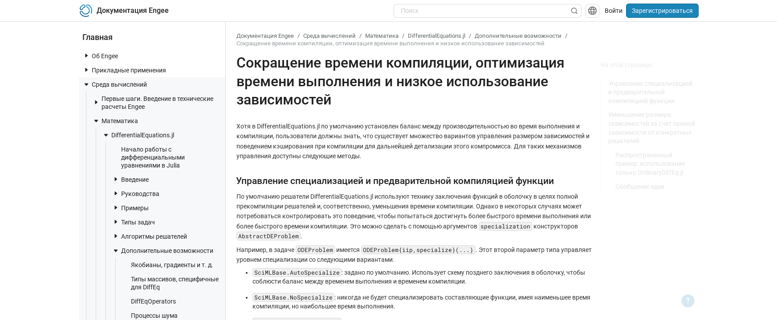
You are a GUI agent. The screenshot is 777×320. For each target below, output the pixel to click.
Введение (130, 179)
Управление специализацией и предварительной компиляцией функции (650, 92)
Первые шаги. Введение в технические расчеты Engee (153, 102)
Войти (613, 10)
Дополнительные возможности (162, 250)
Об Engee (100, 56)
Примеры (130, 208)
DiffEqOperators (149, 301)
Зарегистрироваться (662, 10)
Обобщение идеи (639, 186)
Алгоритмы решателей (149, 236)
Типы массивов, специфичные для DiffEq (170, 283)
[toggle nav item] (86, 55)
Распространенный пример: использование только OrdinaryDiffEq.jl (650, 164)
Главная (97, 37)
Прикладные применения (124, 70)
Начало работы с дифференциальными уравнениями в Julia (148, 157)
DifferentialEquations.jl (138, 135)
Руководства (135, 193)
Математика (115, 120)
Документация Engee (265, 35)
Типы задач (133, 222)
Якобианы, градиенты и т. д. (167, 264)
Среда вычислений (115, 84)
